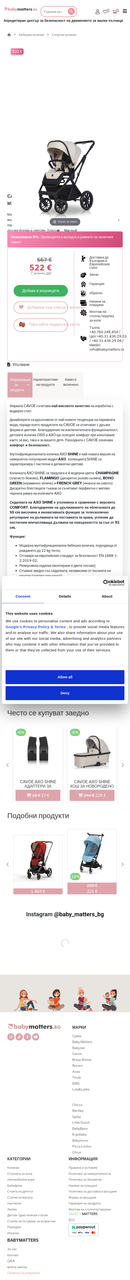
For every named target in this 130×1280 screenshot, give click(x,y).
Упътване (18, 364)
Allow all (65, 677)
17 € (32, 794)
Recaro (77, 1065)
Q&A (11, 1261)
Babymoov (80, 1140)
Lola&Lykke (80, 1089)
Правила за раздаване (23, 1273)
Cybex (76, 1036)
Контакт (13, 1255)
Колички (13, 1167)
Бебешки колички (32, 35)
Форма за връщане (82, 1197)
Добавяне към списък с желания (43, 307)
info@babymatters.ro (106, 349)
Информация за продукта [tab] (20, 385)
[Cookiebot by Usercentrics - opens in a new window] (103, 583)
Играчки (13, 1233)
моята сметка (17, 1267)
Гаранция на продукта (85, 1203)
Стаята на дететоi (20, 1191)
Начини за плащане (83, 1185)
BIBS (76, 1083)
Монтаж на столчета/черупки (90, 1211)
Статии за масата (19, 1197)
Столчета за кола (19, 1174)
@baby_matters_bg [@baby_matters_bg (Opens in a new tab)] (79, 914)
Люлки (12, 1209)
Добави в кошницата (40, 290)
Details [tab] (65, 596)
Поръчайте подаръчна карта (43, 324)
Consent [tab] (23, 596)
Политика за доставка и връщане (93, 1191)
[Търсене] (53, 11)
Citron (76, 1152)
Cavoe (76, 1054)
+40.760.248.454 (103, 332)
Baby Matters (82, 1042)
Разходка (14, 1227)
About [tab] (107, 596)
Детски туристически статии (27, 1215)
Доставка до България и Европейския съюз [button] (99, 262)
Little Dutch (81, 1122)
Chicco (77, 1105)
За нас (12, 1249)
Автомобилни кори (20, 1179)
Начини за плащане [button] (97, 303)
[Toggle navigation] (125, 12)
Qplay (76, 1117)
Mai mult (70, 230)
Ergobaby (79, 1134)
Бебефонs (14, 1185)
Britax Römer (82, 1060)
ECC (72, 1220)
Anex (76, 1072)
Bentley (77, 1111)
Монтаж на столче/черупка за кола (101, 315)
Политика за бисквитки (85, 1179)
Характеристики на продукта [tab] (45, 382)
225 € (88, 794)
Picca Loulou (81, 1146)
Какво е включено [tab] (70, 382)
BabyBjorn (80, 1128)
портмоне (14, 1203)
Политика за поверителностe (90, 1174)
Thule (76, 1077)
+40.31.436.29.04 (107, 341)
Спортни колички (64, 35)
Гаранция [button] (96, 283)
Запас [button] (94, 274)
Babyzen (78, 1048)
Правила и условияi (83, 1167)
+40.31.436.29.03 (112, 336)
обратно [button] (95, 293)
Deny (65, 693)
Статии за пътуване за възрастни (31, 1221)
